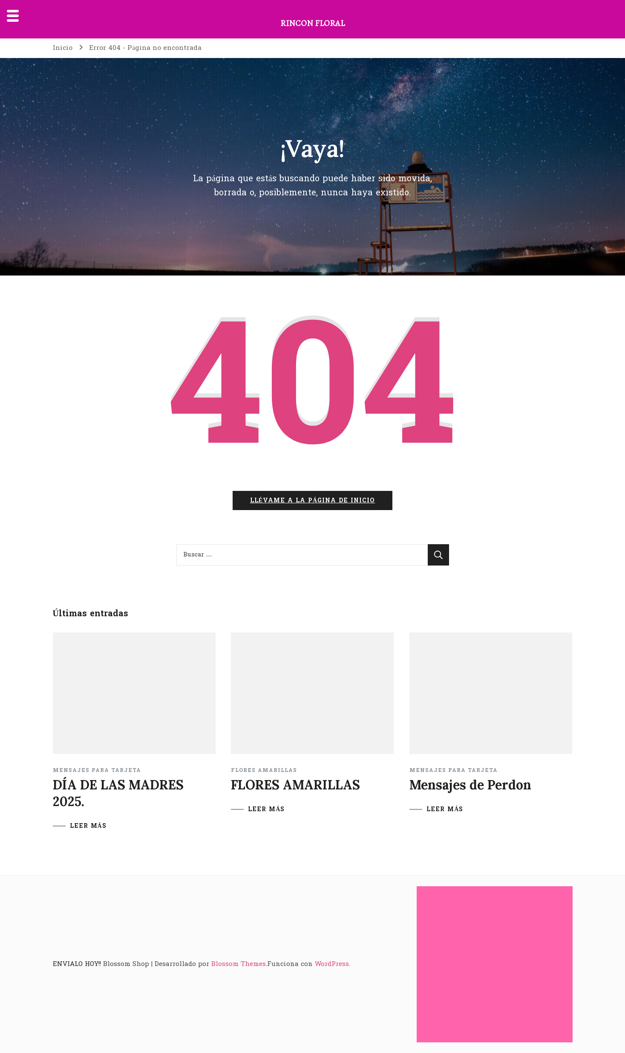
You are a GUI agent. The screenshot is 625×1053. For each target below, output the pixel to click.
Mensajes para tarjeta (97, 770)
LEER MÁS (88, 826)
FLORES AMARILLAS (264, 770)
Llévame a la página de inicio (312, 500)
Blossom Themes (238, 964)
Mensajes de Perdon (470, 785)
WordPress (332, 964)
